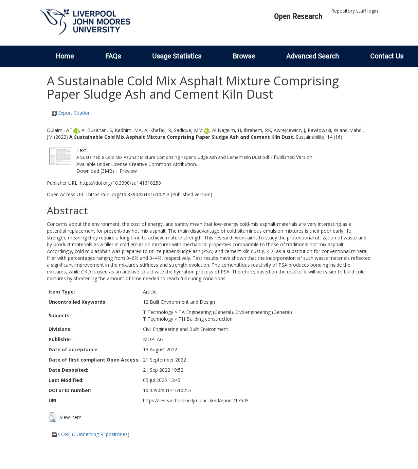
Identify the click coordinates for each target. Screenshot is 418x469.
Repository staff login (354, 10)
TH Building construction (206, 319)
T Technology (158, 312)
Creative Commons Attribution (162, 164)
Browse (244, 56)
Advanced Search (312, 56)
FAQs (113, 56)
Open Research (298, 16)
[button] (52, 417)
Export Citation (71, 113)
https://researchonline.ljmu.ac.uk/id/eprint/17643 (196, 400)
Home (65, 56)
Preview (128, 171)
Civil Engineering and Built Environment (185, 329)
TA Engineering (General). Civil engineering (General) (235, 312)
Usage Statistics (176, 56)
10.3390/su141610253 (167, 390)
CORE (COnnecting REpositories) (90, 434)
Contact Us (386, 56)
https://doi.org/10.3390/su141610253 (120, 183)
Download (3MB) (95, 171)
